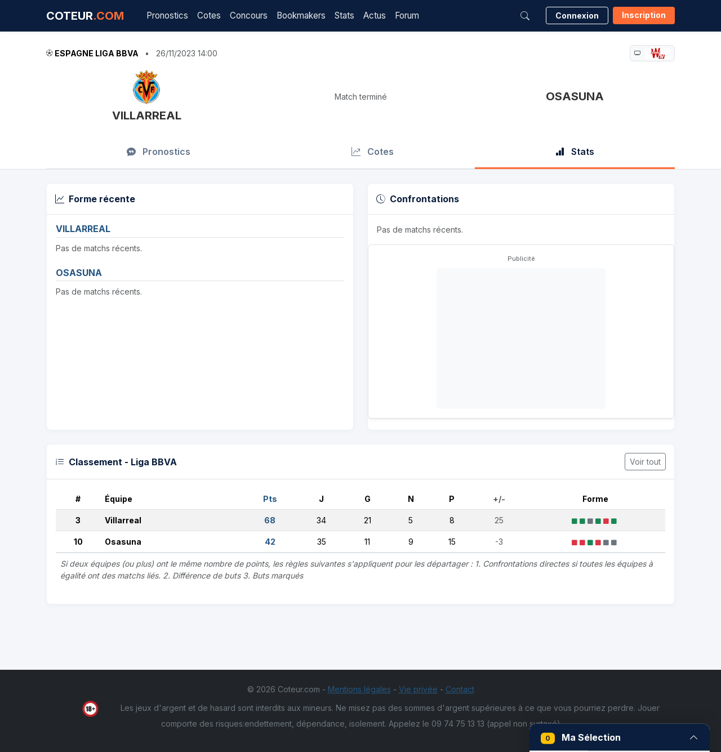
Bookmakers (301, 15)
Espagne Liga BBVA (97, 53)
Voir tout (645, 461)
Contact (460, 689)
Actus (374, 15)
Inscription (644, 15)
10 (78, 541)
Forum (407, 15)
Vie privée (418, 689)
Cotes (209, 15)
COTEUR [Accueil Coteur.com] (85, 16)
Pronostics (167, 15)
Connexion (577, 15)
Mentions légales (359, 689)
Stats (344, 15)
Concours (249, 15)
